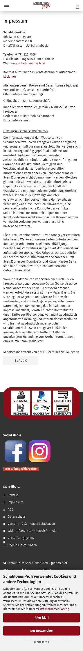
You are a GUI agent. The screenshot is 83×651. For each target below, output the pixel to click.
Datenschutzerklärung (54, 609)
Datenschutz (16, 516)
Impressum (15, 502)
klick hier (9, 77)
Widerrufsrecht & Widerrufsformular (33, 531)
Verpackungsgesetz (21, 538)
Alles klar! (42, 618)
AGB (10, 509)
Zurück (21, 361)
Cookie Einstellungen (22, 545)
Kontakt (13, 495)
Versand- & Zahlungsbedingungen (31, 524)
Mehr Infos (41, 642)
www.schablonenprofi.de (28, 63)
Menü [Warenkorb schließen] (6, 6)
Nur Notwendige (41, 631)
